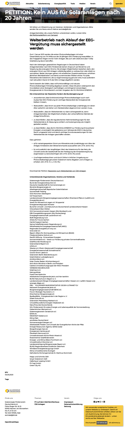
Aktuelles (29, 4)
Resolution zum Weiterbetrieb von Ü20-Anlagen (67, 171)
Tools (73, 4)
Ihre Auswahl (91, 423)
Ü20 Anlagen (39, 404)
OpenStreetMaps (12, 422)
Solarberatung (44, 4)
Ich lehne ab (102, 423)
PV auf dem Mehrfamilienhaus (46, 402)
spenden (119, 4)
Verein (92, 4)
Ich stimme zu (114, 423)
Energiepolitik (60, 4)
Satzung (67, 406)
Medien (82, 4)
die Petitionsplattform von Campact (44, 35)
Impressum (68, 402)
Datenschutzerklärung (73, 404)
